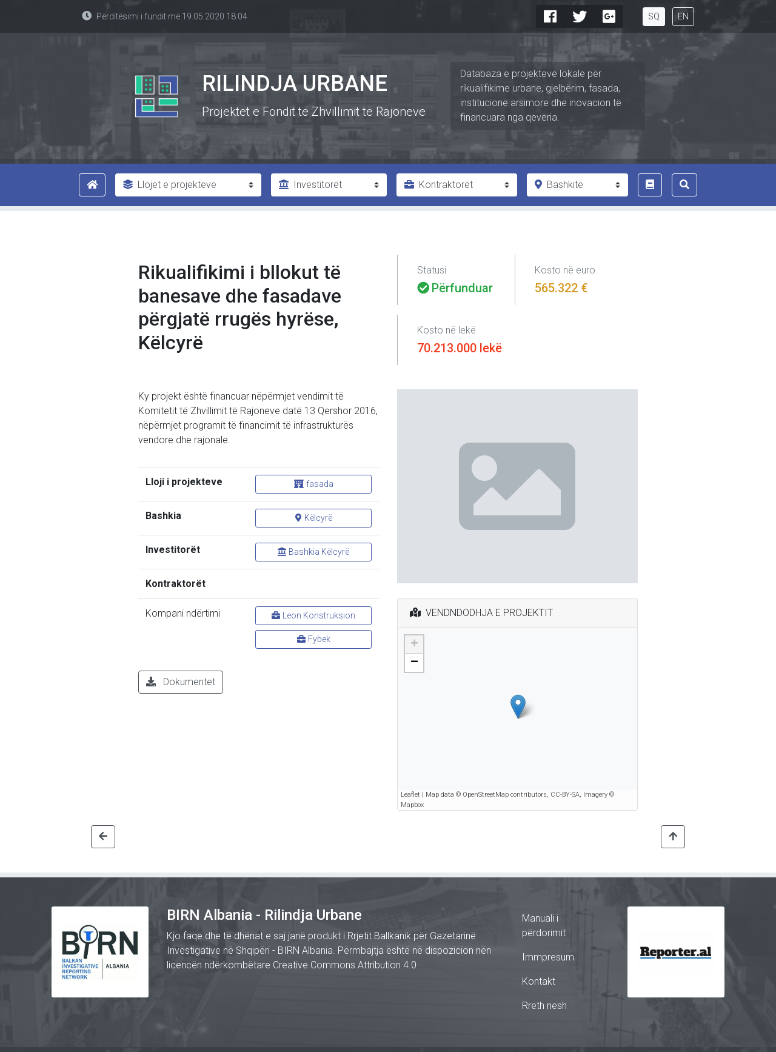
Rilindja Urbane (294, 83)
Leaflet (410, 795)
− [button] (414, 663)
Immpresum (548, 957)
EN (683, 16)
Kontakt (538, 981)
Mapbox (412, 805)
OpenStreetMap (486, 795)
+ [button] (414, 644)
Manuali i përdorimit (544, 926)
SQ (654, 16)
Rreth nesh (544, 1005)
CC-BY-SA (565, 795)
